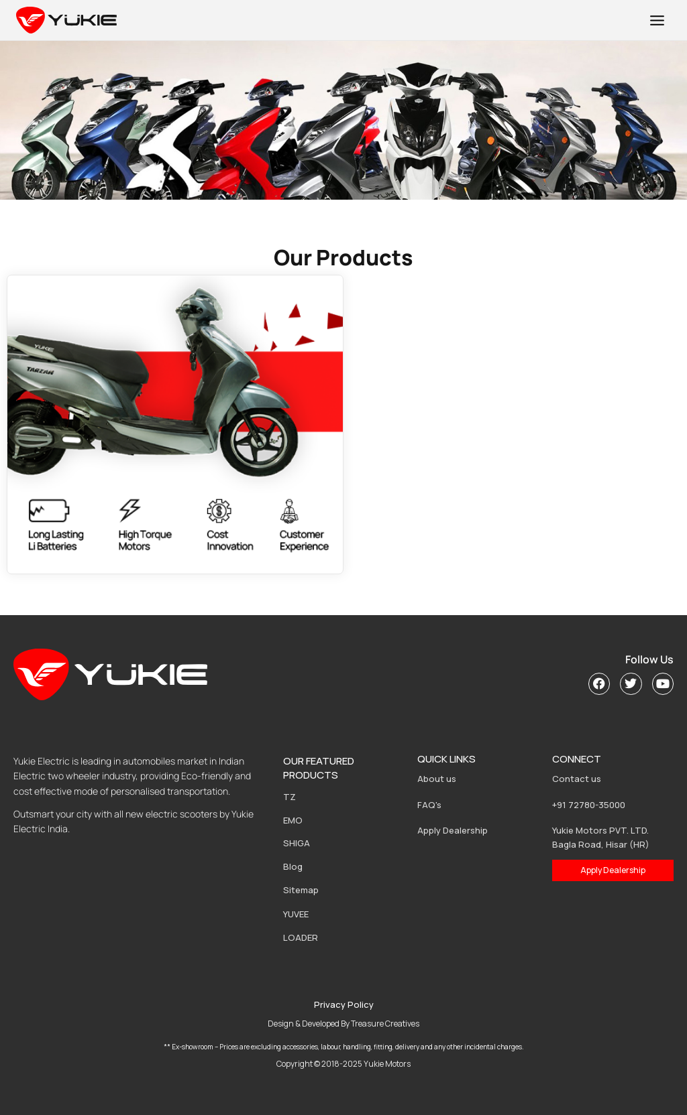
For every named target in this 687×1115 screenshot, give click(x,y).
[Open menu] (657, 20)
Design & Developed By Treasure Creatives (343, 1023)
